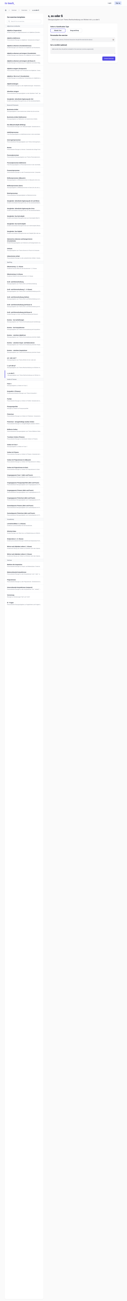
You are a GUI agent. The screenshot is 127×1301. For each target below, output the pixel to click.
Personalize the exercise (58, 35)
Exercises (24, 10)
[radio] (57, 30)
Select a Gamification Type (59, 27)
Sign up (118, 3)
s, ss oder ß (35, 10)
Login (109, 3)
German (14, 10)
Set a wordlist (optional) (58, 45)
